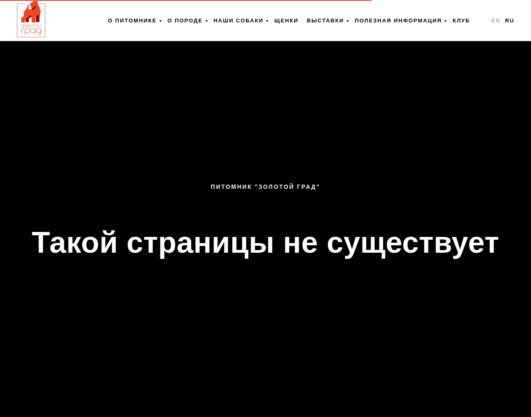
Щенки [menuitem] (286, 20)
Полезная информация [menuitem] (398, 20)
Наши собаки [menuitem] (239, 20)
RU (509, 20)
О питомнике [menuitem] (132, 20)
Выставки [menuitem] (325, 20)
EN (495, 20)
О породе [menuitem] (185, 20)
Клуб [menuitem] (461, 20)
